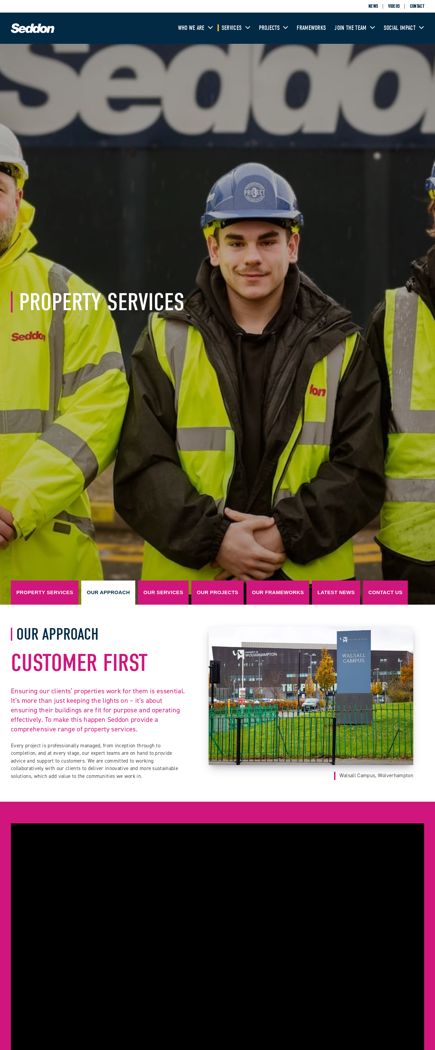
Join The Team (354, 28)
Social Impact (404, 28)
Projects (274, 28)
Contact (417, 6)
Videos (394, 6)
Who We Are (195, 28)
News (373, 6)
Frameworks (311, 28)
